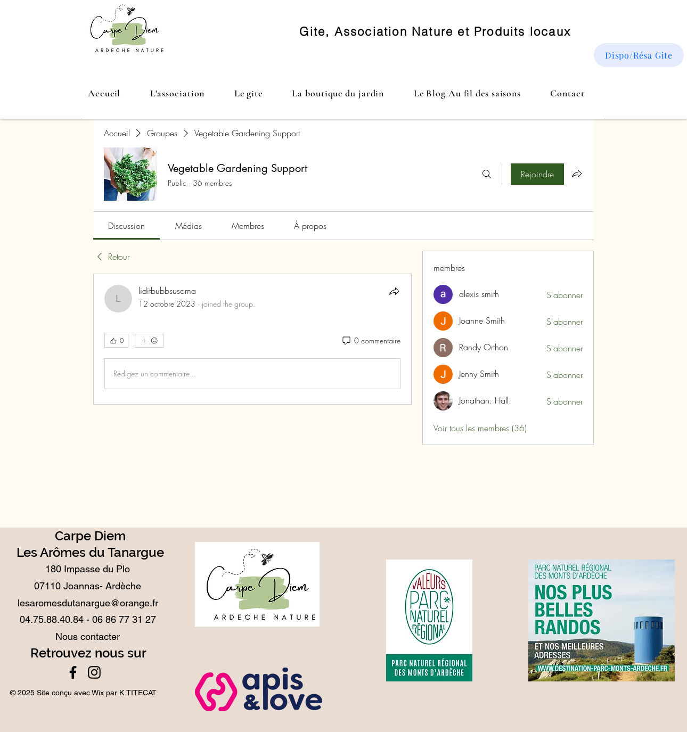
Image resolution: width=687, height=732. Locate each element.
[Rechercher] (486, 174)
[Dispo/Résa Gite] (639, 55)
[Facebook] (72, 672)
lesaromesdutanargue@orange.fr (88, 602)
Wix (98, 692)
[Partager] (394, 291)
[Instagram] (94, 672)
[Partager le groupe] (576, 173)
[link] (126, 226)
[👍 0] (116, 341)
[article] (252, 339)
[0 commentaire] (370, 340)
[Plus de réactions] (149, 341)
